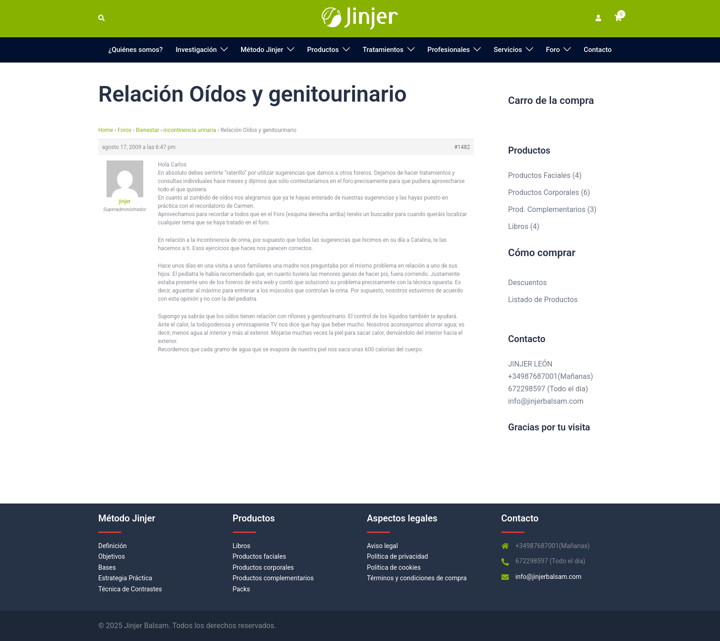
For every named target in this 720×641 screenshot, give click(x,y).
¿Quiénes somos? (135, 50)
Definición (112, 545)
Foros (124, 130)
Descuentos (527, 282)
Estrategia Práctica (125, 578)
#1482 (462, 147)
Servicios (508, 50)
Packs (241, 589)
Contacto (598, 50)
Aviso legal (382, 545)
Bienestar (147, 130)
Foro (553, 50)
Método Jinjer (262, 50)
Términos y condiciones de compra (417, 578)
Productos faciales (259, 556)
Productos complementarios (273, 578)
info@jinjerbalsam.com (546, 401)
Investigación (196, 50)
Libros (242, 545)
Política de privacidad (397, 556)
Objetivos (111, 556)
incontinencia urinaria (189, 130)
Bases (107, 567)
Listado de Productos (543, 299)
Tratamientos (383, 50)
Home (105, 130)
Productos (323, 50)
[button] (102, 18)
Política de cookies (394, 567)
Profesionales (449, 50)
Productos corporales (263, 567)
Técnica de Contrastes (130, 589)
